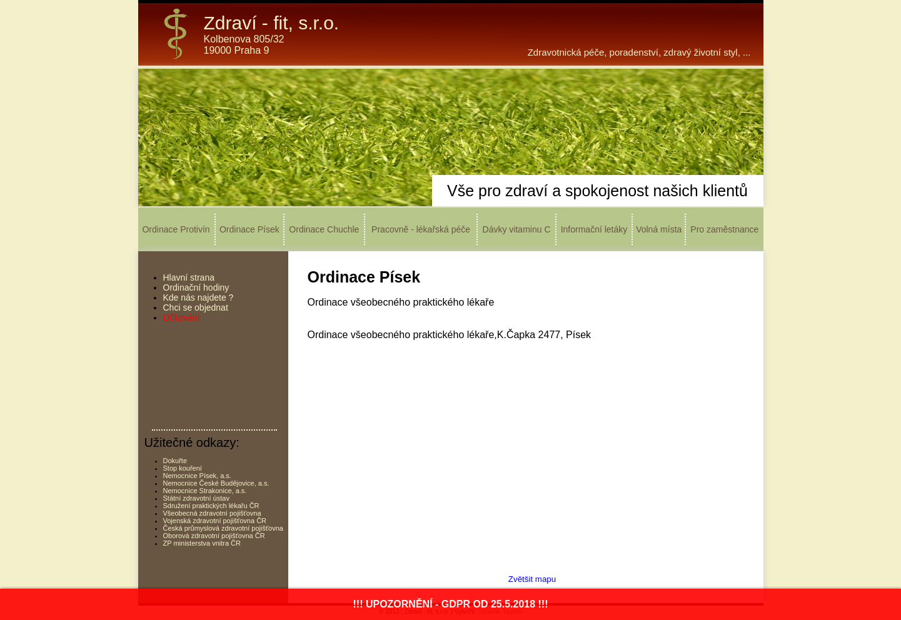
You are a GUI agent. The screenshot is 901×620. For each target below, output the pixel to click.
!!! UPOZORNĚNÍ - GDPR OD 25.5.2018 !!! (450, 604)
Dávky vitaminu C (517, 229)
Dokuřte (175, 460)
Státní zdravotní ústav (196, 498)
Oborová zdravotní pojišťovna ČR (214, 535)
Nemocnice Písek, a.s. (197, 475)
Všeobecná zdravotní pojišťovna (212, 513)
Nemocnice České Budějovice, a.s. (216, 483)
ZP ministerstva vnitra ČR (202, 543)
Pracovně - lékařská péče (420, 229)
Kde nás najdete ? (198, 297)
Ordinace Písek (249, 229)
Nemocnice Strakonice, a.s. (205, 490)
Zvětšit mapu (532, 579)
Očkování (181, 317)
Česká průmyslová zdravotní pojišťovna (223, 528)
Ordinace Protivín (175, 229)
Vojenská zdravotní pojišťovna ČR (215, 520)
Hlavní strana (188, 277)
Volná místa (659, 229)
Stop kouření (182, 468)
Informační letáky (594, 229)
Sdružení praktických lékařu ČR (211, 505)
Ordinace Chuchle (324, 229)
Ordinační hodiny (196, 287)
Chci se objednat (195, 307)
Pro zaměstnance (724, 229)
